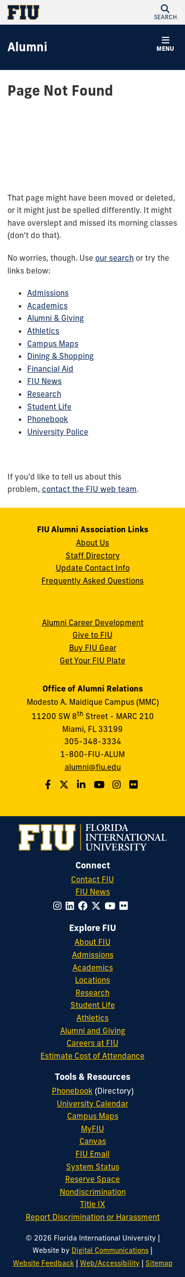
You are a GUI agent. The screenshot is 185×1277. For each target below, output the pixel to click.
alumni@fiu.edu (93, 767)
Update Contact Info (93, 568)
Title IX (92, 1204)
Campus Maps (52, 343)
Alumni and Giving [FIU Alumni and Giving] (92, 1030)
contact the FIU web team (89, 489)
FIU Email (92, 1154)
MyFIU (92, 1129)
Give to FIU (92, 635)
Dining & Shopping (60, 356)
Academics (47, 306)
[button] (165, 12)
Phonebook (47, 419)
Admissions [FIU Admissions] (92, 955)
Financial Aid (50, 369)
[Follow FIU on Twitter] (98, 906)
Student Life (49, 407)
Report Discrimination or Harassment (93, 1217)
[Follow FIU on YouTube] (112, 906)
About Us (92, 543)
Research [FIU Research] (92, 993)
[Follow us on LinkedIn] (82, 785)
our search (114, 258)
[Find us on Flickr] (134, 785)
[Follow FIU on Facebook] (84, 906)
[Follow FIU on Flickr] (125, 906)
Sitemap (159, 1263)
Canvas (92, 1141)
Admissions (48, 293)
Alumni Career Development (93, 622)
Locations (92, 980)
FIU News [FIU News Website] (92, 892)
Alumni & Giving (55, 318)
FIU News (44, 381)
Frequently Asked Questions (92, 581)
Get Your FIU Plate (92, 660)
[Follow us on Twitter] (65, 785)
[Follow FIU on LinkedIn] (72, 906)
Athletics (43, 331)
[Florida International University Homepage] (50, 12)
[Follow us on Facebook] (49, 785)
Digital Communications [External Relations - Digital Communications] (110, 1250)
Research (44, 394)
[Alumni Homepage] (27, 47)
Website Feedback (43, 1263)
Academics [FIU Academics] (93, 967)
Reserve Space (92, 1179)
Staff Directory (93, 555)
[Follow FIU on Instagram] (59, 906)
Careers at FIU (92, 1043)
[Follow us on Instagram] (118, 785)
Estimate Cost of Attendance (92, 1056)
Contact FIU (92, 879)
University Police (57, 432)
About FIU (92, 942)
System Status (92, 1167)
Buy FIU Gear (92, 648)
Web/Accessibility (110, 1263)
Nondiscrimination (93, 1192)
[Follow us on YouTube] (100, 785)
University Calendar (92, 1103)
